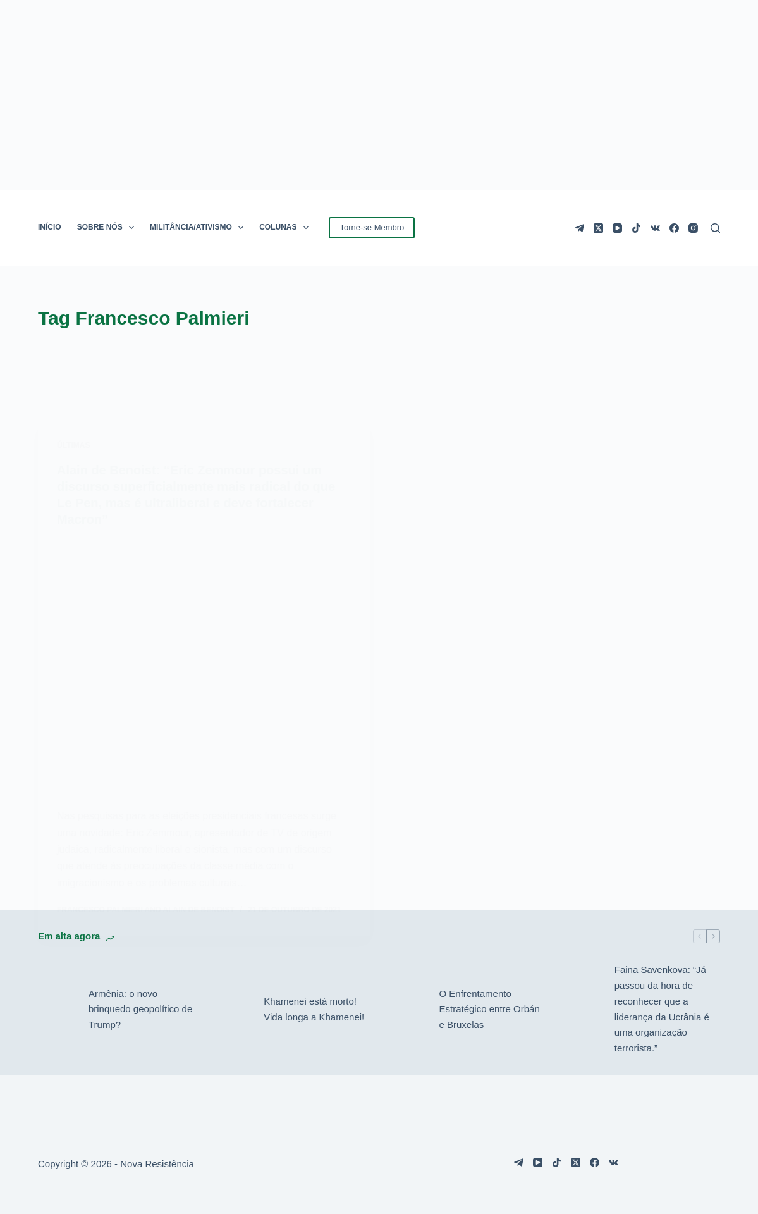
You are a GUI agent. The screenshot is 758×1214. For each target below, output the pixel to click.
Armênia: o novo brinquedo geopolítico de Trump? (140, 1009)
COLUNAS (286, 227)
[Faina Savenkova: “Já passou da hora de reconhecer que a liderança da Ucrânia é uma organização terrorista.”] (583, 1010)
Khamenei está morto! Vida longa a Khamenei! (314, 1009)
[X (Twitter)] (598, 228)
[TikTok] (636, 228)
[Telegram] (579, 228)
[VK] (655, 228)
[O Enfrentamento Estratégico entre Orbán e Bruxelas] (408, 1010)
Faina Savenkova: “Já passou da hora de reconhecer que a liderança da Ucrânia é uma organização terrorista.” (661, 1008)
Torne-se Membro (371, 227)
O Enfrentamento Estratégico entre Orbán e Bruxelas (489, 1009)
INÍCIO (49, 227)
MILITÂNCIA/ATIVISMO (199, 227)
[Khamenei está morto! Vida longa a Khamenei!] (232, 1010)
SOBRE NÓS (108, 227)
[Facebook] (674, 228)
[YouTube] (617, 228)
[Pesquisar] (715, 228)
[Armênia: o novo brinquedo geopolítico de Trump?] (57, 1010)
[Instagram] (693, 228)
